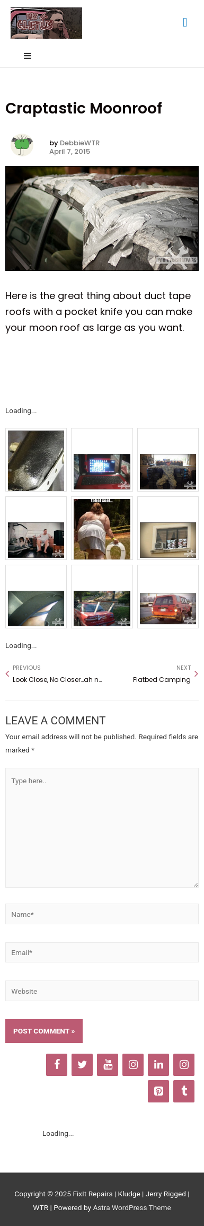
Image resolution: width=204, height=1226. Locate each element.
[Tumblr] (183, 1091)
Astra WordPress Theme (132, 1207)
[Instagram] (133, 1065)
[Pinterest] (158, 1091)
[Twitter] (82, 1065)
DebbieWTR (80, 143)
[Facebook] (56, 1065)
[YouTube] (107, 1065)
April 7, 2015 (69, 151)
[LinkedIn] (158, 1065)
